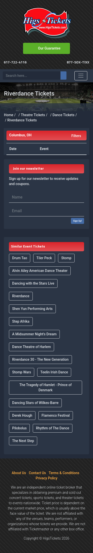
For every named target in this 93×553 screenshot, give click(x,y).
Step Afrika (21, 321)
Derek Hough (22, 415)
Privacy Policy (47, 478)
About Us (19, 473)
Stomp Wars (21, 372)
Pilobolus (19, 428)
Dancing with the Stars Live (33, 283)
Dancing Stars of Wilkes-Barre (35, 403)
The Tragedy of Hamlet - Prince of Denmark (45, 387)
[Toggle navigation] (80, 75)
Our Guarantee (49, 48)
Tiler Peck (44, 258)
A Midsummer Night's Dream (34, 334)
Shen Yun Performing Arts (32, 309)
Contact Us (37, 473)
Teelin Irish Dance (54, 372)
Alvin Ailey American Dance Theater (39, 271)
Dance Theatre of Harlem (31, 347)
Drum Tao (19, 258)
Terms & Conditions (64, 473)
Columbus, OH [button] (20, 135)
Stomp (66, 258)
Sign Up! (77, 220)
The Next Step (23, 441)
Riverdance (21, 296)
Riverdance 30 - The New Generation (40, 359)
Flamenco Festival (56, 415)
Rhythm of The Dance (52, 428)
